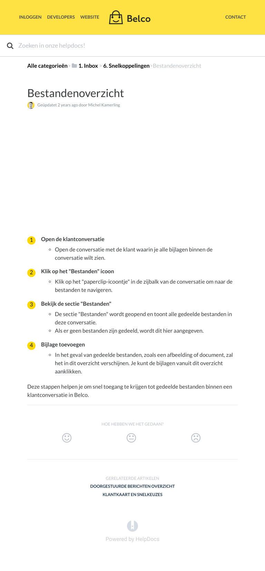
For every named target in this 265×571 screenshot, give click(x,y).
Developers (61, 17)
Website (89, 17)
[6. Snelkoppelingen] (126, 66)
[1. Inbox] (84, 66)
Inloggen (30, 17)
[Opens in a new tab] (132, 525)
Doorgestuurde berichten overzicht (132, 486)
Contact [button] (235, 17)
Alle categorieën (47, 66)
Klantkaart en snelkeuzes (132, 494)
